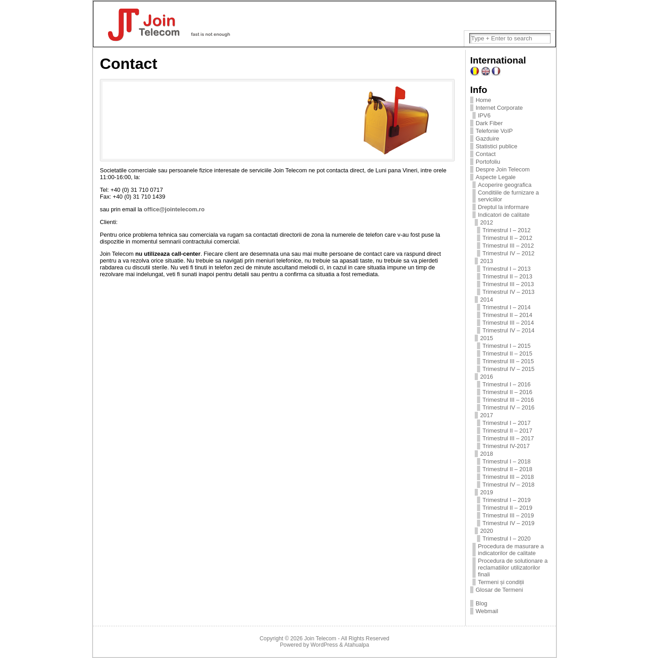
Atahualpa (356, 645)
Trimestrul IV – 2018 (508, 484)
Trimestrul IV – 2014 (508, 330)
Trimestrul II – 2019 (507, 507)
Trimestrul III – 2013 (508, 284)
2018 (486, 453)
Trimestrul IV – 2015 (508, 369)
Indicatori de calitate (504, 214)
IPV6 (484, 115)
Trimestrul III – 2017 (508, 438)
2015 (486, 338)
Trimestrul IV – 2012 (508, 253)
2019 (486, 492)
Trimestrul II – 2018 (507, 469)
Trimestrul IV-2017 (506, 446)
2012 (486, 222)
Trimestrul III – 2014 (508, 322)
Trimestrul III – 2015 (508, 361)
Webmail (487, 611)
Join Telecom (320, 638)
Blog (481, 603)
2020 (486, 530)
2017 (486, 415)
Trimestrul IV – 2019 (508, 523)
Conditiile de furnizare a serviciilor (508, 196)
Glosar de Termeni (499, 589)
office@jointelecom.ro (174, 209)
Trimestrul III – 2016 (508, 399)
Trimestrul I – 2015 (506, 345)
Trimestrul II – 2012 (507, 237)
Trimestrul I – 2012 (506, 230)
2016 (486, 376)
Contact (486, 154)
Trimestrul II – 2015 (507, 353)
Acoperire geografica (504, 184)
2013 (486, 261)
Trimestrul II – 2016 (507, 392)
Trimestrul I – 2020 (506, 538)
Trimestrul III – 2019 (508, 515)
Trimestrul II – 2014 (507, 315)
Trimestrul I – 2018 (506, 461)
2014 (486, 299)
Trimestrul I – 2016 (506, 384)
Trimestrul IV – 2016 (508, 407)
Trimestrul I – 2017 (506, 422)
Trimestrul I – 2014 (506, 307)
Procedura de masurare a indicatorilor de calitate (511, 549)
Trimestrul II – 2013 (507, 276)
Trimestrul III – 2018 (508, 476)
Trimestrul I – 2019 (506, 500)
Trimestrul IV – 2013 (508, 291)
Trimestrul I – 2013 (506, 268)
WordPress (324, 645)
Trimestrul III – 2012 (508, 245)
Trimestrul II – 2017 (507, 430)
